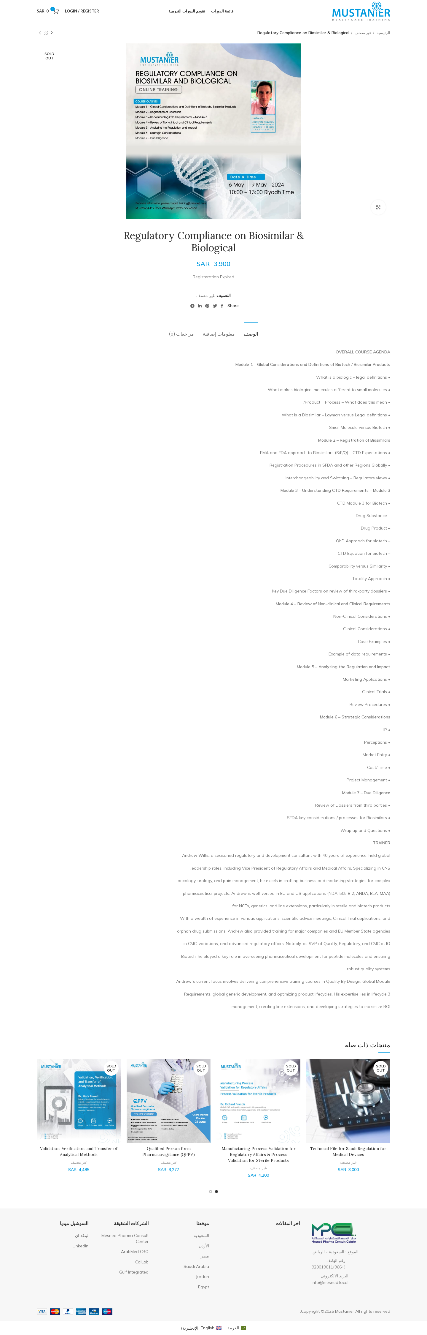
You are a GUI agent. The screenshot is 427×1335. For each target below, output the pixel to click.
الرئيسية (383, 32)
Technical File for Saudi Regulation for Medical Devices (348, 1151)
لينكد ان (81, 1235)
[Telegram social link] (192, 306)
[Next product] (40, 33)
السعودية (201, 1235)
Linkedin (80, 1246)
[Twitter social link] (215, 306)
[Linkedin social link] (199, 306)
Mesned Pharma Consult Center (125, 1238)
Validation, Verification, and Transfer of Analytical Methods (78, 1151)
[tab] (251, 331)
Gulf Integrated (134, 1272)
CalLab (142, 1262)
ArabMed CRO (135, 1251)
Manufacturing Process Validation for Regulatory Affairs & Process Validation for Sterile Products (259, 1154)
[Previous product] (52, 33)
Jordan (202, 1276)
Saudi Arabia (196, 1266)
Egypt (203, 1287)
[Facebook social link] (222, 306)
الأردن (204, 1246)
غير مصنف (362, 32)
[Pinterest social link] (207, 306)
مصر (205, 1256)
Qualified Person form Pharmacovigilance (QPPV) (168, 1151)
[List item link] (350, 1264)
